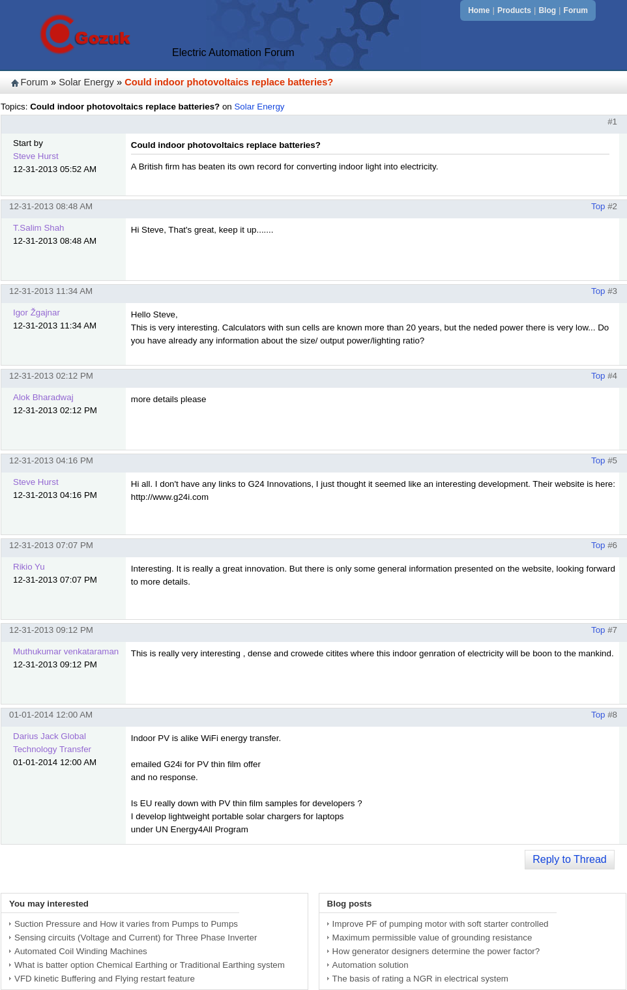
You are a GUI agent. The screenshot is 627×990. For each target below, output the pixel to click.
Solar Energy (86, 82)
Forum (576, 10)
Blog (547, 10)
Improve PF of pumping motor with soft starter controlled (440, 924)
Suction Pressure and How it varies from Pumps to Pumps (126, 924)
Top (598, 206)
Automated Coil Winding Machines (80, 951)
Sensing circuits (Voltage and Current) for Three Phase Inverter (135, 937)
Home (478, 10)
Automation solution (370, 965)
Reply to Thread (569, 859)
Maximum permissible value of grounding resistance (432, 937)
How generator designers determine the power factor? (436, 951)
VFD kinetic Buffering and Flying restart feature (104, 978)
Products (514, 10)
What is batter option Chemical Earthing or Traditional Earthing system (149, 965)
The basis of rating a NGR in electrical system (420, 978)
